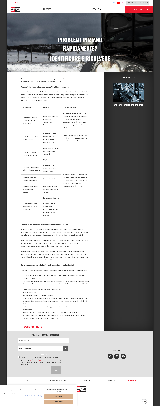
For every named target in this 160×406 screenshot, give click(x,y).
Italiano (14, 3)
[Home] (17, 9)
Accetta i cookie (59, 402)
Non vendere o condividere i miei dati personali (58, 390)
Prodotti (47, 9)
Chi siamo (87, 380)
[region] (38, 395)
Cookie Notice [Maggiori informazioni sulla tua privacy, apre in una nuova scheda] (29, 396)
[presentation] (33, 370)
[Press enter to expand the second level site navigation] (101, 9)
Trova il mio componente (139, 9)
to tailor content (44, 354)
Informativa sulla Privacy (36, 361)
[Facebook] (114, 3)
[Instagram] (123, 3)
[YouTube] (118, 3)
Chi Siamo (144, 3)
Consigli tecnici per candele (128, 105)
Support (95, 9)
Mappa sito (133, 380)
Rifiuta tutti (58, 396)
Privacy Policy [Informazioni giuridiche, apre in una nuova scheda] (38, 396)
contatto (111, 380)
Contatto (132, 3)
